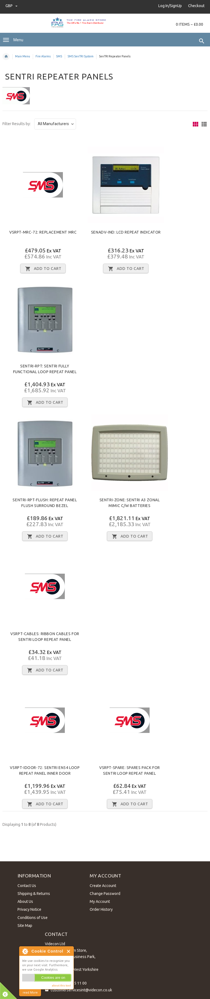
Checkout (196, 6)
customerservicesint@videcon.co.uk (81, 988)
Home (6, 56)
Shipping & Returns (32, 893)
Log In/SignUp (170, 6)
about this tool (61, 985)
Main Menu (22, 56)
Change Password (104, 893)
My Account (99, 900)
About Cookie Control (24, 951)
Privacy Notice (28, 908)
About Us (24, 900)
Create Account (102, 884)
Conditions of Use (31, 916)
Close (69, 951)
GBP (11, 6)
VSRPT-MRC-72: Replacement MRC (43, 232)
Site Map (23, 925)
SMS (59, 56)
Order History (100, 908)
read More (30, 992)
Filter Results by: (16, 124)
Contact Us (25, 884)
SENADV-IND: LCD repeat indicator (126, 232)
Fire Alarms (43, 56)
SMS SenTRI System (81, 56)
